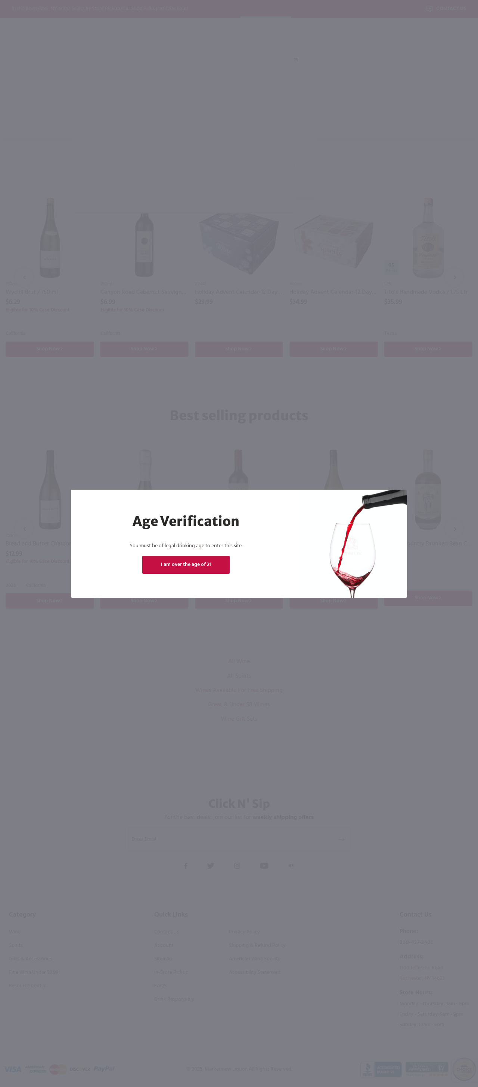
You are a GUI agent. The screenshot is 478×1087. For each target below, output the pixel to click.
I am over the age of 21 (186, 564)
